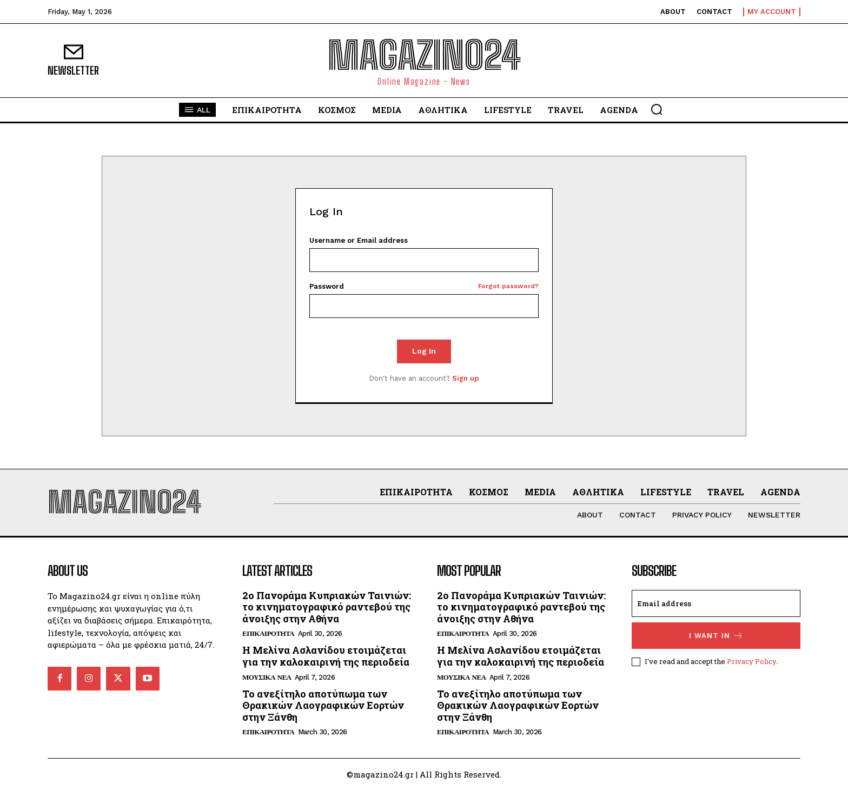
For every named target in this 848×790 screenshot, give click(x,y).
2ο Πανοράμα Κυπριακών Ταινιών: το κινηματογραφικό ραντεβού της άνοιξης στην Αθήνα (326, 607)
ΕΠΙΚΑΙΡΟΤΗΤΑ (268, 633)
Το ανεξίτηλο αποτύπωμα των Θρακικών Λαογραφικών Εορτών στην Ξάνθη (323, 705)
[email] (716, 603)
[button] (657, 109)
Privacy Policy (751, 661)
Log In (424, 351)
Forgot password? (508, 286)
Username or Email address (358, 240)
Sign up (465, 378)
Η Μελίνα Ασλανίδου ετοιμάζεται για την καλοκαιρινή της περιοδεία (325, 655)
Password (424, 286)
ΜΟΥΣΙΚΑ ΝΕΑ (266, 677)
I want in (716, 635)
